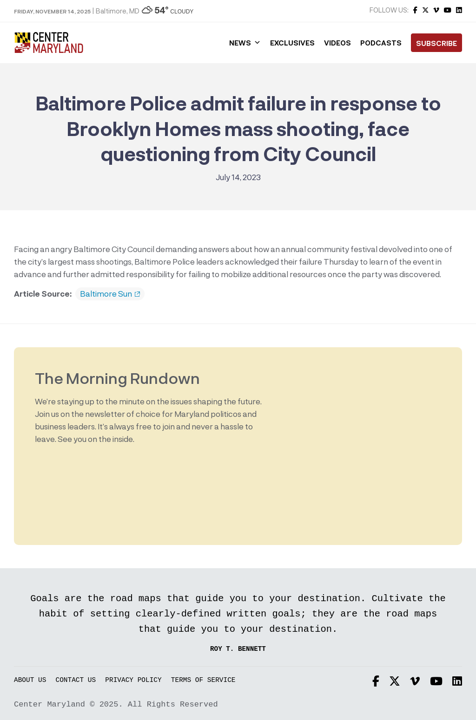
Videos (337, 43)
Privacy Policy (133, 680)
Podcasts (381, 43)
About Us (30, 680)
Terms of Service (203, 680)
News (245, 42)
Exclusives (292, 43)
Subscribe (436, 43)
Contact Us (76, 680)
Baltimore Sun (110, 294)
